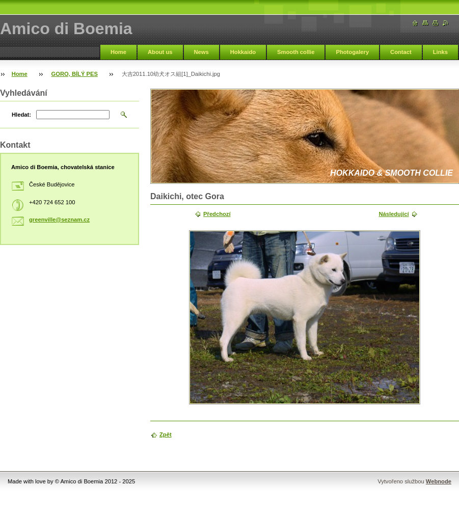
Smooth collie (295, 52)
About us (160, 52)
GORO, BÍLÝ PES (74, 74)
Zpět (165, 434)
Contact (401, 52)
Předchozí (216, 214)
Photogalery (352, 52)
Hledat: (21, 115)
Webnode (438, 481)
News (201, 52)
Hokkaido (243, 52)
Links (440, 52)
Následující (394, 214)
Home (118, 52)
